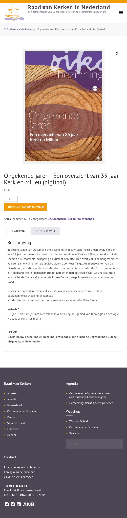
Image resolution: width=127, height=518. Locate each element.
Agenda (11, 399)
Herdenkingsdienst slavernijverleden (91, 403)
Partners (12, 417)
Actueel (12, 393)
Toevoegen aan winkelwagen (26, 206)
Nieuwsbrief (14, 405)
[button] (117, 54)
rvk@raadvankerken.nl (27, 490)
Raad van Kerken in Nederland (69, 7)
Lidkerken (13, 429)
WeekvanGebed (78, 421)
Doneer (11, 435)
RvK (6, 29)
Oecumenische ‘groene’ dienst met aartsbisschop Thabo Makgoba (89, 395)
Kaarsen (74, 433)
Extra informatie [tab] (45, 230)
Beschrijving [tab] (18, 230)
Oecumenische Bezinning (22, 29)
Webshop (88, 219)
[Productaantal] (11, 199)
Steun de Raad (16, 423)
